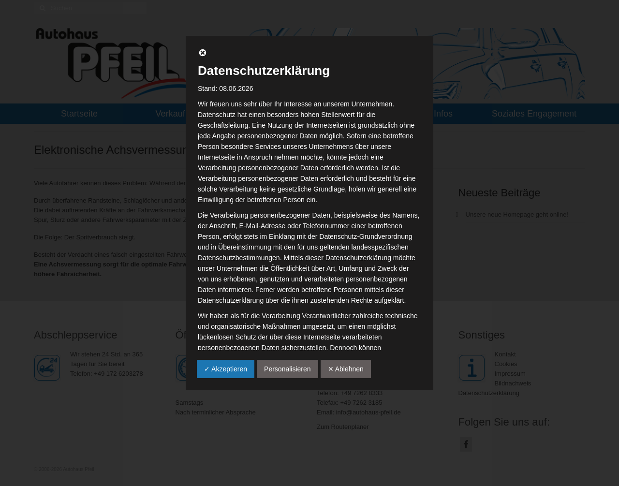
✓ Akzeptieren (225, 369)
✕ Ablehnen (346, 369)
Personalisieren (287, 369)
